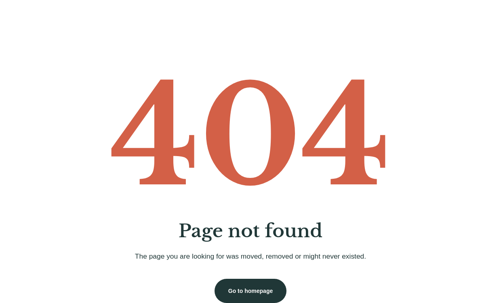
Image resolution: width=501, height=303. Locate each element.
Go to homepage (250, 291)
